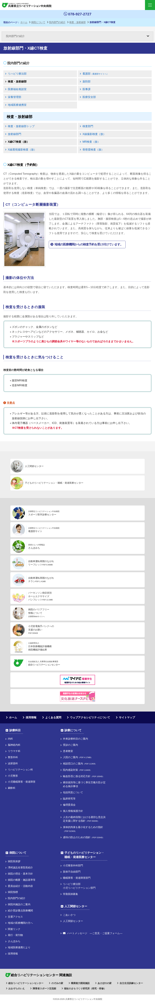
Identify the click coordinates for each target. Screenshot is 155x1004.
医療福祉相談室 (17, 89)
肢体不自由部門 (72, 871)
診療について (73, 730)
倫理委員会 (69, 804)
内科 (10, 738)
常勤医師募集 (70, 894)
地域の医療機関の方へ (20, 922)
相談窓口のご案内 (80, 763)
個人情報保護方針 (73, 810)
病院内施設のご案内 (19, 904)
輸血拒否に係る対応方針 (83, 776)
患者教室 (68, 751)
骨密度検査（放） (93, 149)
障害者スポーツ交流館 (44, 988)
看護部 (96, 73)
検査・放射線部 (17, 81)
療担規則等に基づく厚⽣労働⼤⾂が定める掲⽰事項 (84, 784)
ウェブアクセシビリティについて (90, 717)
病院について (17, 852)
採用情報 (31, 717)
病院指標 (13, 892)
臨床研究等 (69, 798)
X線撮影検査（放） (94, 134)
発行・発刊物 (15, 935)
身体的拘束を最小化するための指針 (83, 829)
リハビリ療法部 (17, 73)
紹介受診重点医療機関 (20, 910)
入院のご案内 (78, 757)
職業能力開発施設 (80, 983)
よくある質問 (53, 717)
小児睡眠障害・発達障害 (21, 781)
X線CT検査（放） (18, 141)
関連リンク (14, 929)
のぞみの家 (57, 983)
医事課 (87, 89)
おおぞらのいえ (16, 988)
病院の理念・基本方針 (20, 873)
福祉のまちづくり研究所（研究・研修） (85, 988)
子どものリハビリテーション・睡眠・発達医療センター (84, 855)
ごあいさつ (69, 914)
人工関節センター (75, 906)
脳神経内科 (14, 744)
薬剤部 (87, 81)
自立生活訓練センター (131, 983)
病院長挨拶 (14, 861)
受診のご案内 (70, 744)
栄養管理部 (14, 97)
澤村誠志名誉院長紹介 (20, 867)
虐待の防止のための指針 (83, 837)
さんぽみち (14, 941)
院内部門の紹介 (18, 63)
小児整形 (13, 775)
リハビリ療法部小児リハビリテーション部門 (79, 886)
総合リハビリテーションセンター (25, 983)
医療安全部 (89, 97)
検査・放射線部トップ (21, 126)
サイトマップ (127, 717)
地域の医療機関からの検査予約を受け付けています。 (88, 244)
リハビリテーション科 (20, 769)
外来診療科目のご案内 (75, 738)
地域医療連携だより (19, 947)
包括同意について (73, 792)
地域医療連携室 (17, 104)
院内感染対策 (77, 769)
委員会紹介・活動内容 (20, 886)
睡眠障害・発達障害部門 (77, 877)
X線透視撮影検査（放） (22, 149)
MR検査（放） (91, 141)
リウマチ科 (14, 751)
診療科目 (15, 730)
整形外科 (13, 757)
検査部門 (88, 126)
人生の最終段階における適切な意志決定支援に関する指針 (84, 819)
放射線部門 (14, 134)
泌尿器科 (13, 763)
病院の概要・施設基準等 (21, 879)
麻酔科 (11, 787)
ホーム (13, 717)
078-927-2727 (77, 14)
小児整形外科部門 (73, 865)
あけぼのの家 (105, 983)
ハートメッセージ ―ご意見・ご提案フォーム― (92, 933)
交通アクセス (15, 916)
